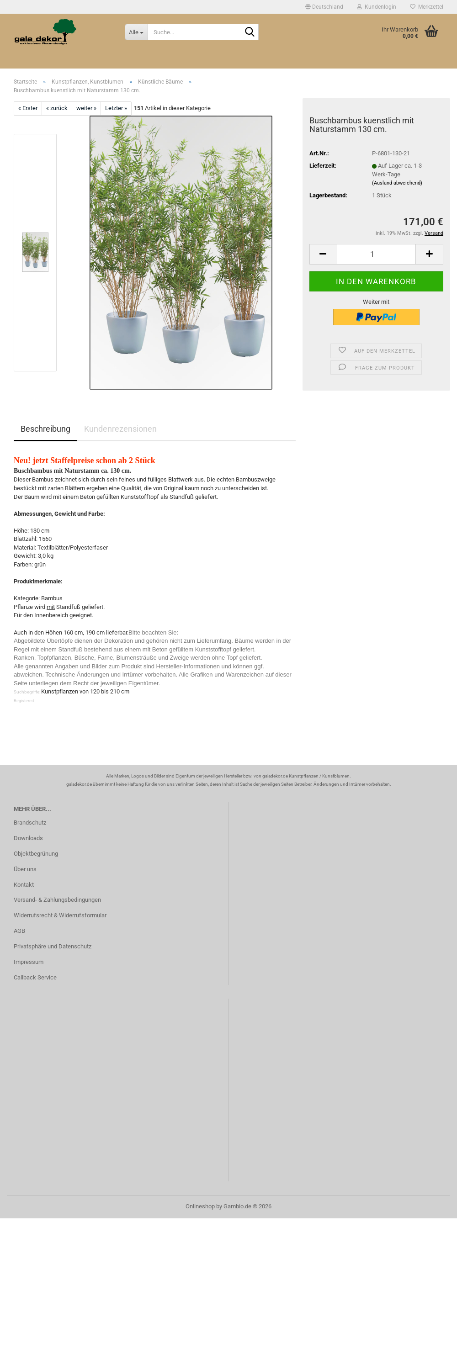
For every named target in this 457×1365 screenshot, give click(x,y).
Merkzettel (426, 7)
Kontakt (24, 884)
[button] (324, 7)
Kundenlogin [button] (376, 7)
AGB (19, 930)
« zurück (57, 108)
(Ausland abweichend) (397, 183)
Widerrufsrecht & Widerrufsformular (60, 915)
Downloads (28, 838)
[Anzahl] (376, 254)
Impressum (28, 961)
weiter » (86, 108)
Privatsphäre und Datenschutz (52, 946)
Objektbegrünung (36, 853)
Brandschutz (30, 822)
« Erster (27, 108)
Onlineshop (200, 1206)
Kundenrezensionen (120, 429)
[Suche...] (136, 32)
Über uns (25, 869)
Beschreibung (45, 429)
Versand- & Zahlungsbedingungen (57, 899)
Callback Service (35, 977)
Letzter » (116, 108)
